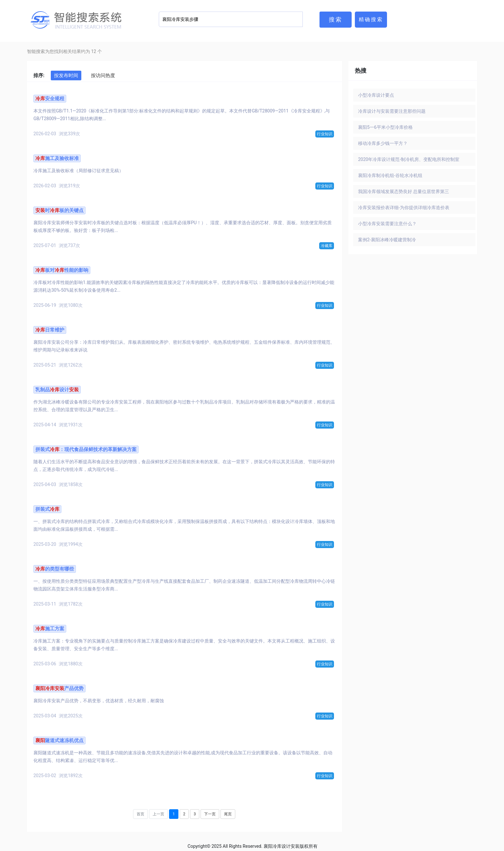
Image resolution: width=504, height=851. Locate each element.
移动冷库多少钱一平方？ (383, 143)
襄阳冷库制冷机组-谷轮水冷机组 (390, 175)
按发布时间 (66, 75)
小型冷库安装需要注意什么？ (387, 223)
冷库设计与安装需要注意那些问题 (392, 111)
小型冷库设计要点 (376, 95)
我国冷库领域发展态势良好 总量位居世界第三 (403, 191)
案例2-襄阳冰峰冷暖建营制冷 (387, 239)
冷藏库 (326, 246)
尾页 (228, 814)
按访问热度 (103, 75)
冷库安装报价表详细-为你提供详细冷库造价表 (403, 207)
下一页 (210, 814)
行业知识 (324, 134)
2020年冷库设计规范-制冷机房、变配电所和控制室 (408, 159)
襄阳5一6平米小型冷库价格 (385, 127)
